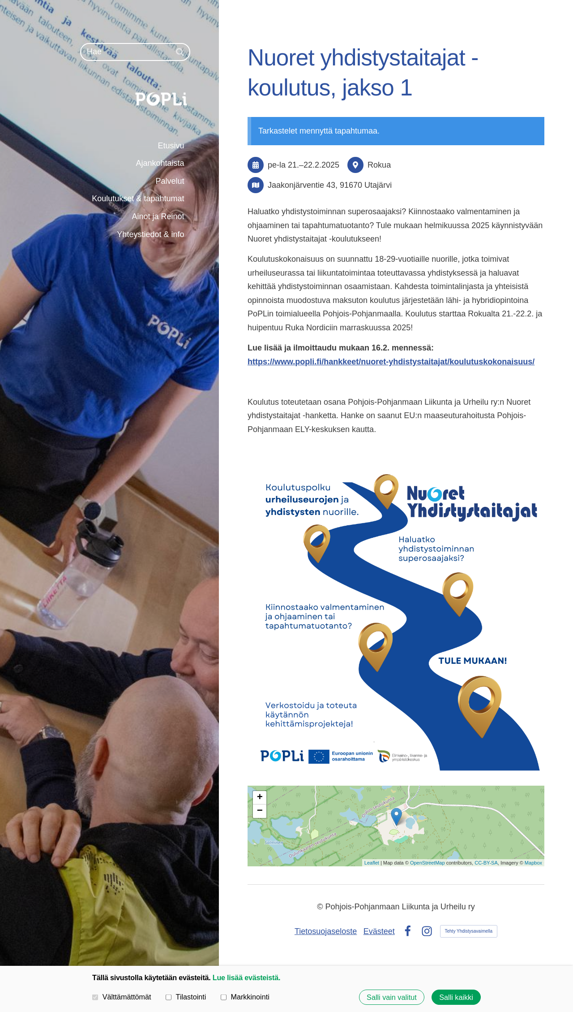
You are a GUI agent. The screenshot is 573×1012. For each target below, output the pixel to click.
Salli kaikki (456, 997)
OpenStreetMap (427, 862)
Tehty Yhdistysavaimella (469, 931)
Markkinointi (245, 997)
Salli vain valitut (392, 997)
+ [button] (260, 797)
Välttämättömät (121, 997)
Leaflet (371, 862)
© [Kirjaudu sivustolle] (321, 906)
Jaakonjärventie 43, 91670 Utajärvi (330, 185)
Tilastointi (186, 997)
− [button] (260, 811)
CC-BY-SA (486, 862)
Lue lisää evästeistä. (246, 977)
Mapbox (533, 862)
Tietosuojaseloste (326, 931)
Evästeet (379, 931)
